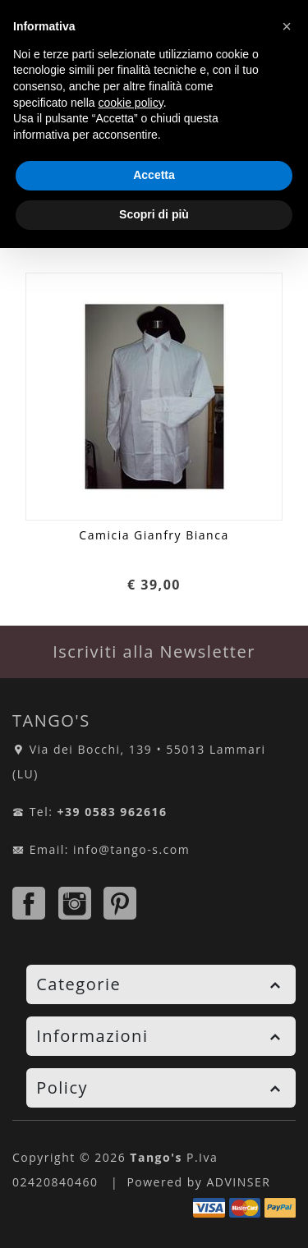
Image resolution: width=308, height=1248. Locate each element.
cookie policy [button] (131, 102)
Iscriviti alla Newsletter (154, 651)
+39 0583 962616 (112, 811)
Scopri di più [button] (154, 214)
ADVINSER (238, 1182)
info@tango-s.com (131, 849)
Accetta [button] (154, 174)
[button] (287, 26)
